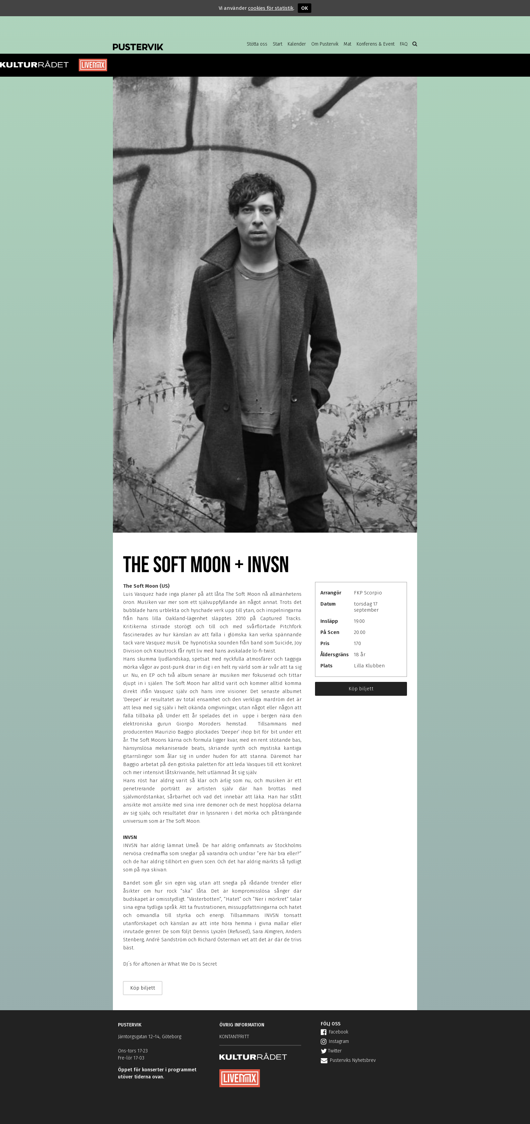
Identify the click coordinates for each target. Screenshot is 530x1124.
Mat (347, 44)
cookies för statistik (270, 8)
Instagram (335, 1041)
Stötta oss (257, 44)
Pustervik (167, 42)
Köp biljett (361, 689)
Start (277, 44)
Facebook (334, 1032)
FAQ (404, 44)
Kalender (297, 44)
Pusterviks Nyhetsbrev (348, 1060)
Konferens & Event (375, 44)
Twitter (331, 1051)
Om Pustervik (324, 44)
